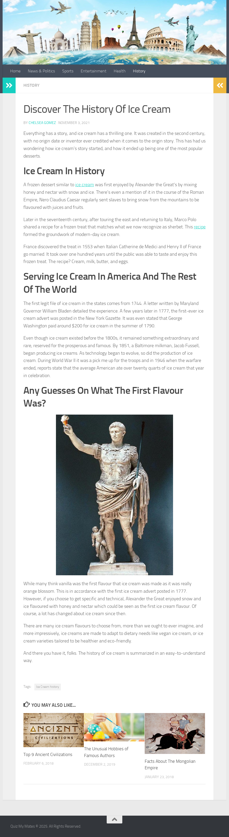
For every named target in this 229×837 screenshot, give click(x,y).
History (139, 70)
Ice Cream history (47, 687)
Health (120, 70)
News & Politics (41, 70)
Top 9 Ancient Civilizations (47, 754)
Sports (67, 70)
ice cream (84, 185)
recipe (200, 227)
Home (15, 70)
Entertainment (93, 70)
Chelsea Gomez (42, 123)
